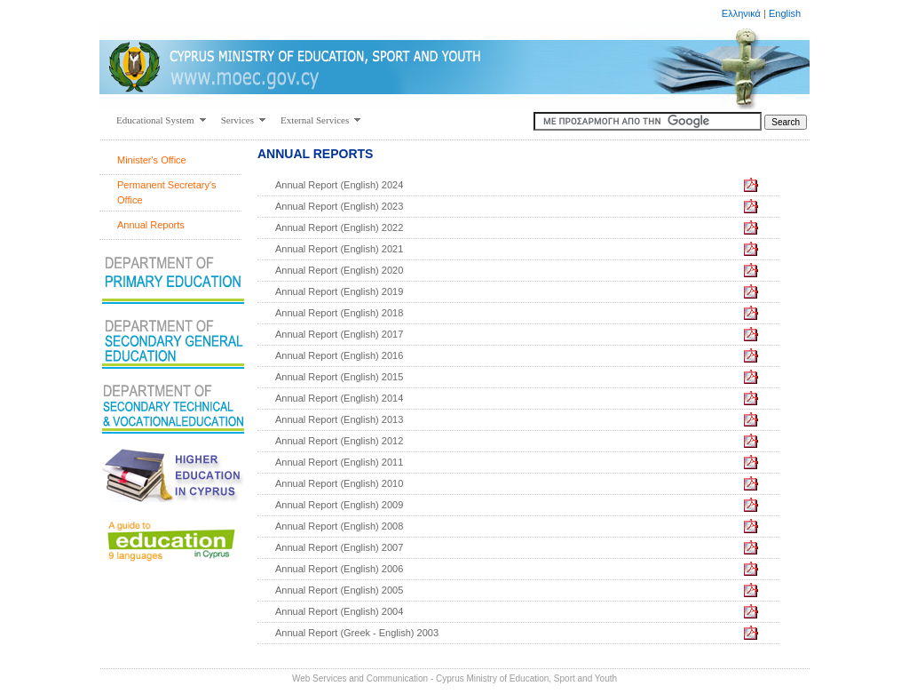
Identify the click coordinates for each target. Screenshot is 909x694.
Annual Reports (151, 224)
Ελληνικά (741, 13)
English (785, 13)
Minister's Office (151, 160)
